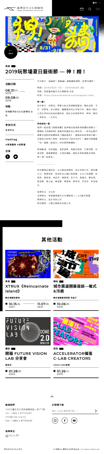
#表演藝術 (10, 144)
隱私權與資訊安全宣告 (13, 449)
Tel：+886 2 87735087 (18, 413)
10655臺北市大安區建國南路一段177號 (25, 409)
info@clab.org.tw (15, 417)
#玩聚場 (21, 144)
